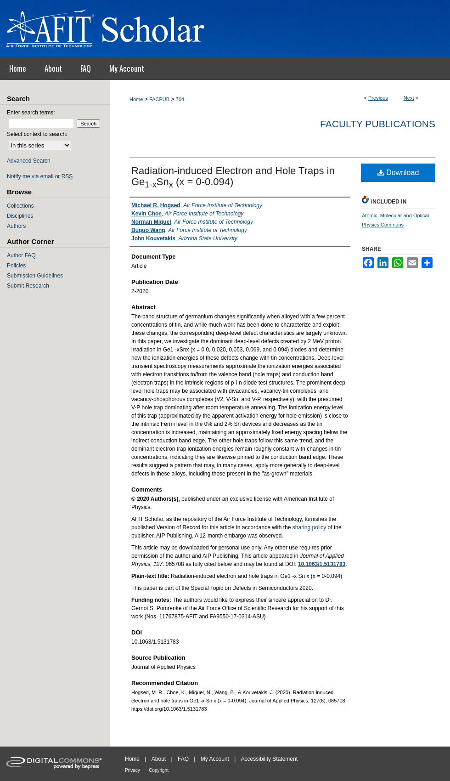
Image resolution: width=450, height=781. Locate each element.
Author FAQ (21, 255)
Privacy (132, 770)
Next (409, 98)
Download (398, 172)
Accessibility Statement (269, 759)
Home (136, 99)
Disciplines (20, 216)
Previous (378, 98)
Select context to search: (37, 134)
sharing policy (309, 527)
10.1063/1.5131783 (321, 564)
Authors (16, 226)
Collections (20, 206)
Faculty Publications (377, 124)
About (159, 759)
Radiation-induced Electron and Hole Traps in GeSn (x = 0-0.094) (233, 176)
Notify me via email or (40, 176)
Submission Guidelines (35, 275)
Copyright (159, 770)
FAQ (183, 759)
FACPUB (159, 99)
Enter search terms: (31, 112)
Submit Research (28, 286)
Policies (16, 265)
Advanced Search (29, 161)
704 (180, 99)
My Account (215, 759)
